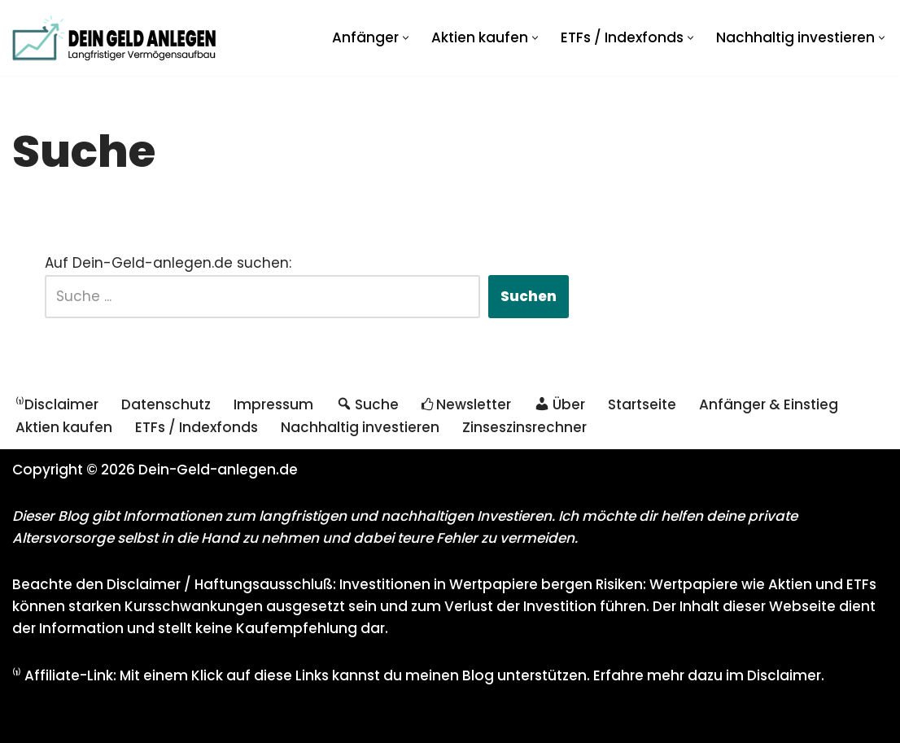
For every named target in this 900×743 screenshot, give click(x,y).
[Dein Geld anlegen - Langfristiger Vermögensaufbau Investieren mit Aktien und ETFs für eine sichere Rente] (114, 38)
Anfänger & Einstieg (768, 404)
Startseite (642, 404)
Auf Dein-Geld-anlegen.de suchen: (168, 263)
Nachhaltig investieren (360, 427)
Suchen (528, 296)
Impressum (273, 404)
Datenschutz (166, 404)
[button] (405, 38)
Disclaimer (784, 675)
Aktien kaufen (63, 427)
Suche (367, 404)
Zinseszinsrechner (524, 427)
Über (559, 404)
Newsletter (466, 404)
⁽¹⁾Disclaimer (56, 404)
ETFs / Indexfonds (196, 427)
